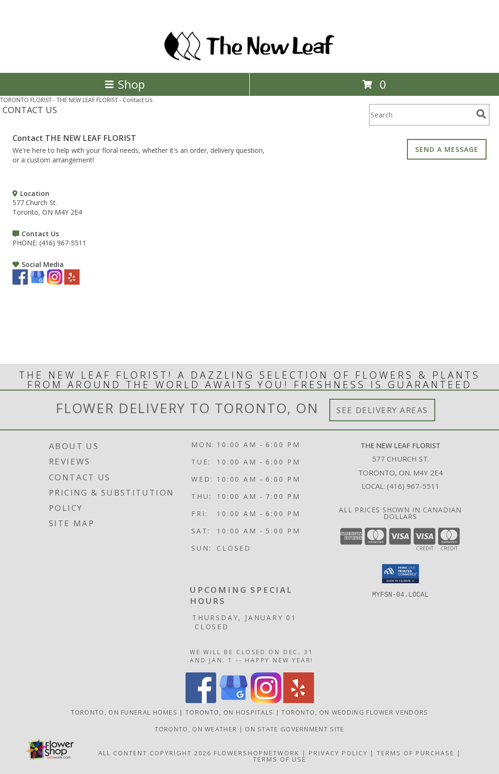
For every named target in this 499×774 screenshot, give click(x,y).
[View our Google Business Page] (37, 282)
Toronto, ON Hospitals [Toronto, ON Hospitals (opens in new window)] (229, 712)
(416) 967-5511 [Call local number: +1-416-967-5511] (413, 486)
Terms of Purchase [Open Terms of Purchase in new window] (415, 753)
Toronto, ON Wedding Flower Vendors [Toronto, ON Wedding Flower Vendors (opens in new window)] (354, 712)
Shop (124, 84)
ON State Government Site (294, 729)
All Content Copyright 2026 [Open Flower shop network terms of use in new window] (154, 753)
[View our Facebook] (20, 282)
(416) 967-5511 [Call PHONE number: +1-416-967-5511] (62, 242)
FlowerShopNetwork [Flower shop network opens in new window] (257, 753)
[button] (400, 573)
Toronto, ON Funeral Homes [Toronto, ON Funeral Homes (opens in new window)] (124, 712)
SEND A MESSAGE (446, 149)
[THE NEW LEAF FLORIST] (249, 58)
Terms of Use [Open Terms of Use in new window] (279, 759)
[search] (481, 114)
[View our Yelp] (72, 282)
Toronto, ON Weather (196, 729)
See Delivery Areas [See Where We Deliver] (382, 410)
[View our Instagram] (54, 282)
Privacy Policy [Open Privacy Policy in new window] (338, 753)
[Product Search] (421, 114)
